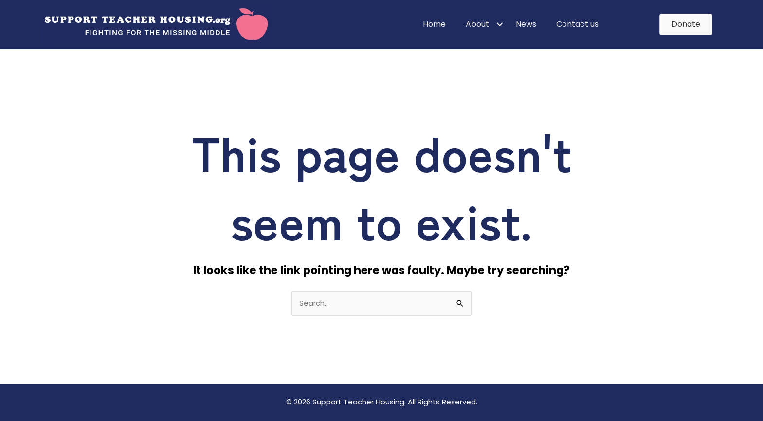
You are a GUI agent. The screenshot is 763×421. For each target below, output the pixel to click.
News (526, 24)
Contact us (577, 24)
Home (434, 24)
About (477, 24)
